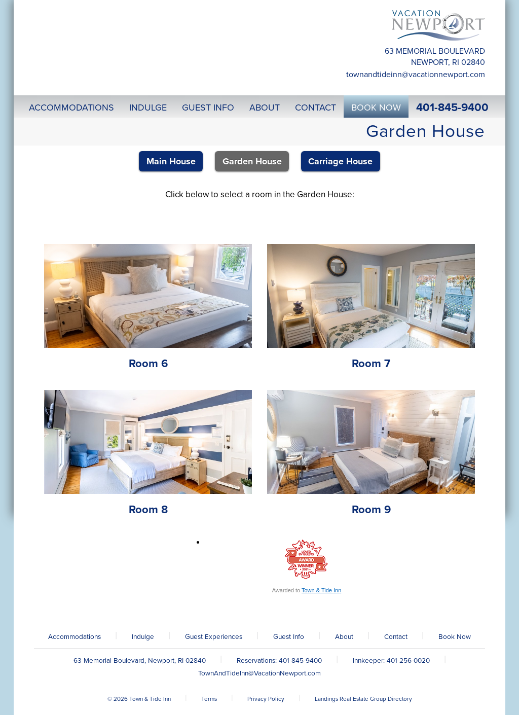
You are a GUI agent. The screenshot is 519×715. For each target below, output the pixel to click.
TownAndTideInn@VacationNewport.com (415, 74)
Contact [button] (315, 107)
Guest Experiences (213, 637)
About (344, 637)
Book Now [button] (376, 107)
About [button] (264, 107)
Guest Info (288, 637)
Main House (171, 161)
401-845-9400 (452, 107)
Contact (395, 637)
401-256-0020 (408, 661)
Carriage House (340, 161)
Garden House (252, 161)
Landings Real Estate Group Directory (363, 698)
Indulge (143, 637)
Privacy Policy (265, 698)
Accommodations (74, 637)
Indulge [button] (148, 107)
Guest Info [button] (208, 107)
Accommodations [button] (71, 107)
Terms (209, 698)
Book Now (454, 637)
